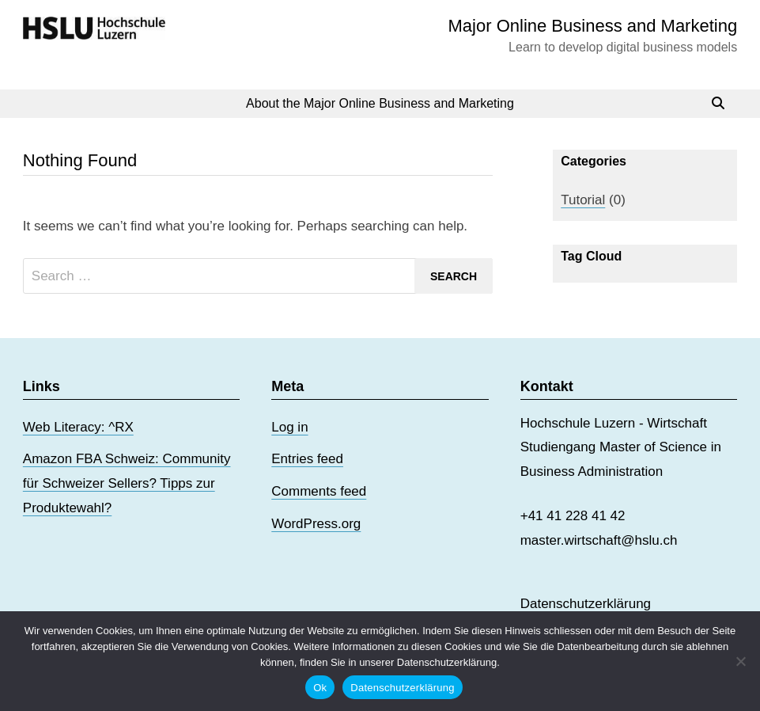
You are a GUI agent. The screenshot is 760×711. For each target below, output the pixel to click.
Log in (289, 427)
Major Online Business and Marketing (593, 26)
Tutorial (583, 199)
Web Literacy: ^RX (78, 427)
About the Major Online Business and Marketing (380, 103)
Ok (320, 688)
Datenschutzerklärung (585, 603)
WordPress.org (316, 523)
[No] (740, 661)
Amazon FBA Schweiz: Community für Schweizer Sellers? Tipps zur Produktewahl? (127, 483)
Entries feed (307, 458)
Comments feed (318, 491)
